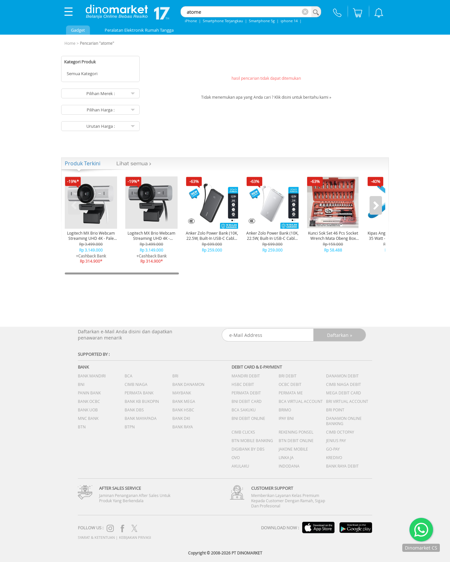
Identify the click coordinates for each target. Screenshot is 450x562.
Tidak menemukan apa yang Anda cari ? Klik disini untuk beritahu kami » (266, 97)
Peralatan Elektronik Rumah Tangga (139, 30)
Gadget (78, 30)
